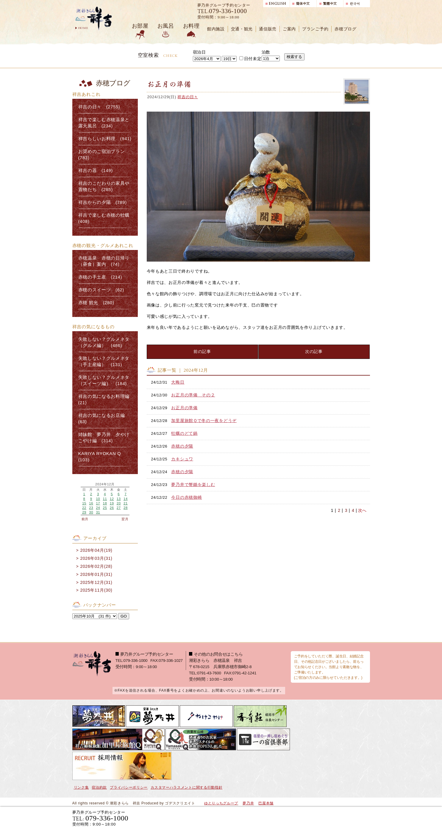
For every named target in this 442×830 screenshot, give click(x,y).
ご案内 (289, 29)
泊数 (266, 52)
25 (105, 507)
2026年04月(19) (96, 550)
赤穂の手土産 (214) (100, 277)
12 (112, 499)
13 (119, 499)
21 (126, 503)
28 (126, 507)
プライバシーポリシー (129, 787)
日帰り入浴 (341, 817)
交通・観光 (242, 29)
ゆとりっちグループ (221, 803)
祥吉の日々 (187, 97)
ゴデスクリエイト (180, 803)
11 (105, 499)
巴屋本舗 (266, 803)
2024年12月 (105, 484)
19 (112, 503)
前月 (85, 519)
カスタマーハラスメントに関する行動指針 (186, 787)
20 (119, 503)
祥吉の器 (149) (95, 170)
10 (98, 499)
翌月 (124, 519)
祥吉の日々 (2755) (99, 106)
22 (84, 507)
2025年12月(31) (96, 582)
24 (98, 507)
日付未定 (250, 58)
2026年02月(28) (96, 566)
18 (105, 503)
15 (84, 503)
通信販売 (268, 29)
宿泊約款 (99, 787)
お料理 (191, 26)
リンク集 (81, 787)
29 (84, 512)
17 (98, 503)
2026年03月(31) (96, 558)
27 (119, 507)
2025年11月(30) (96, 590)
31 (98, 512)
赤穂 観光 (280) (96, 302)
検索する (294, 56)
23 (91, 507)
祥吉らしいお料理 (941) (105, 138)
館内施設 (216, 29)
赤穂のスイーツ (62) (101, 289)
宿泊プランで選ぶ (287, 817)
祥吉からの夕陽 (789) (102, 202)
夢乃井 (248, 803)
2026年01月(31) (96, 574)
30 (91, 512)
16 (91, 503)
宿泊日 (199, 52)
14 (126, 499)
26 (112, 507)
